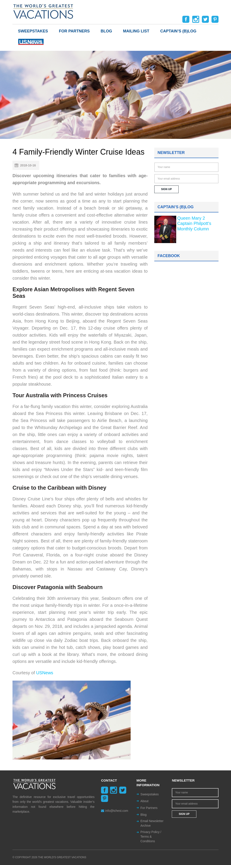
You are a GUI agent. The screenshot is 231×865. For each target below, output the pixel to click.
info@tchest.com (114, 810)
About (144, 801)
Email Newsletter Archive (151, 823)
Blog (106, 31)
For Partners (74, 31)
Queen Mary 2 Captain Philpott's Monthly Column (194, 223)
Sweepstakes (33, 31)
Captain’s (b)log (178, 31)
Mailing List (136, 31)
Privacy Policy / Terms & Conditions (150, 836)
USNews (44, 672)
